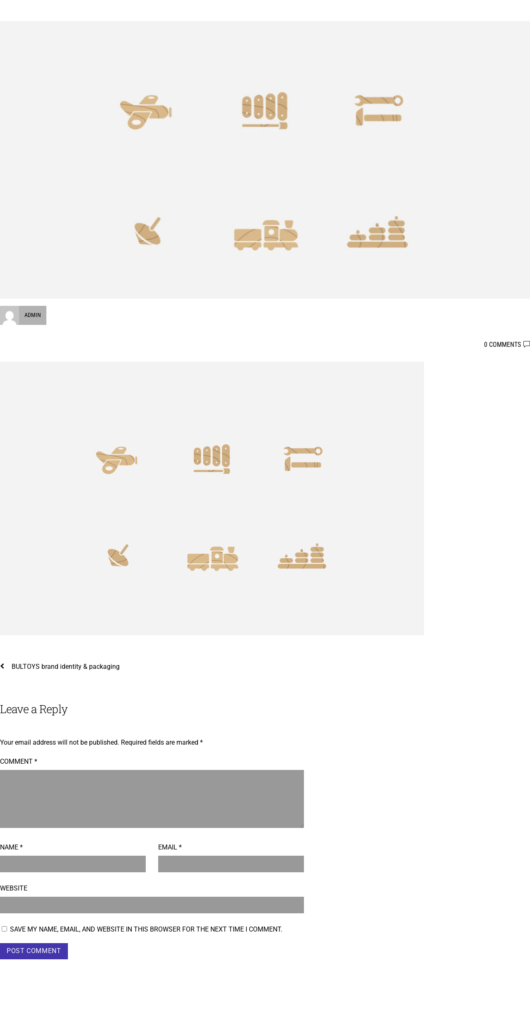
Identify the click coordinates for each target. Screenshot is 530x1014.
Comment (18, 761)
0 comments (502, 344)
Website (13, 888)
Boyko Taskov (23, 1002)
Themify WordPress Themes (494, 1002)
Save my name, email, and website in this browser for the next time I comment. (146, 929)
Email (170, 847)
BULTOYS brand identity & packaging (60, 666)
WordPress (440, 1002)
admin (32, 315)
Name (11, 847)
